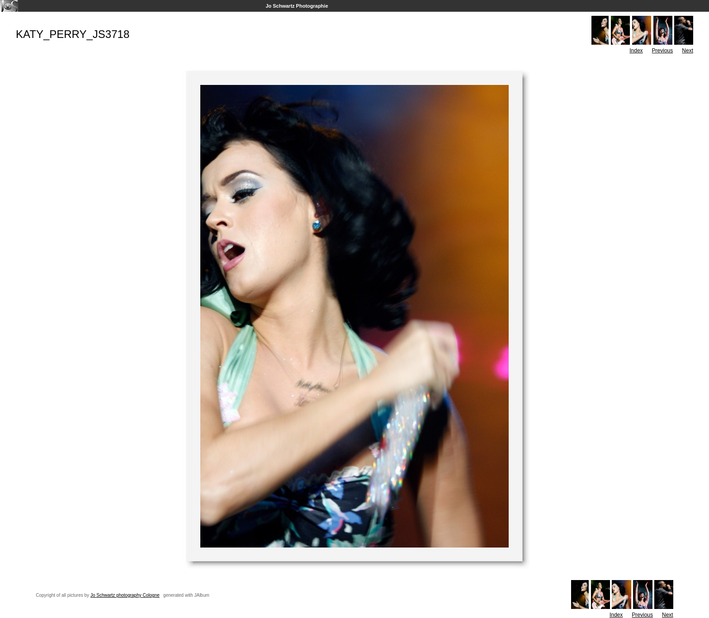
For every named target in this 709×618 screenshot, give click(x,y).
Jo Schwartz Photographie (297, 6)
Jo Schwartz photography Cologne (125, 595)
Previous (662, 50)
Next (687, 50)
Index (636, 50)
